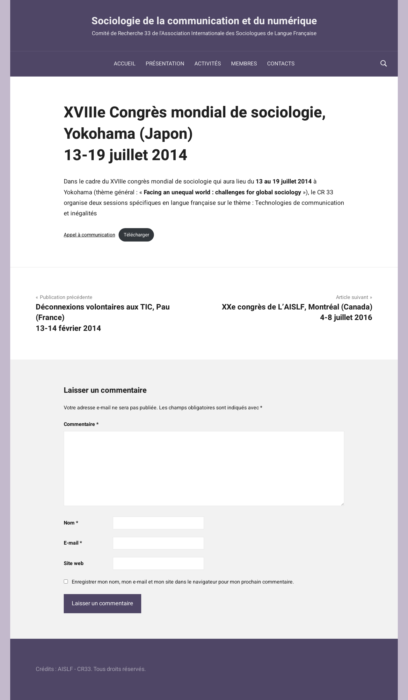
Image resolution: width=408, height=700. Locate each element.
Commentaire (81, 424)
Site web (74, 563)
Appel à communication (89, 234)
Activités (207, 64)
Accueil (124, 64)
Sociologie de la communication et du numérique (204, 20)
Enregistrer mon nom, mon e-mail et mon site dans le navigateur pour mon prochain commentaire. (183, 582)
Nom (71, 523)
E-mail (73, 543)
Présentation (165, 64)
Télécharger (136, 234)
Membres (244, 64)
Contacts (281, 64)
